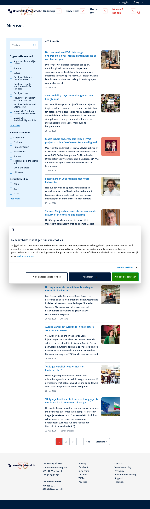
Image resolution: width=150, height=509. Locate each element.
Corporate (18, 137)
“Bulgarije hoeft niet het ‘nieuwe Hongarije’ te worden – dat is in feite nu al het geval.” (71, 400)
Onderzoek (73, 11)
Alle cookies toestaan (125, 276)
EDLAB (16, 72)
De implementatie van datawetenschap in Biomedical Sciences (69, 288)
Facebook (83, 466)
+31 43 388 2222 (51, 474)
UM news (18, 172)
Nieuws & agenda (118, 10)
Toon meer (15, 125)
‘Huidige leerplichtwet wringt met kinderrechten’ (65, 368)
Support (119, 477)
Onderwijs (49, 11)
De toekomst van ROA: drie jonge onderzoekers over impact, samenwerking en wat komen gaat (71, 55)
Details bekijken (125, 267)
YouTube (83, 481)
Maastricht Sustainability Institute (24, 119)
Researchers (19, 151)
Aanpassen (90, 276)
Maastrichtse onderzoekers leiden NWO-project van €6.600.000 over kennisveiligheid (71, 140)
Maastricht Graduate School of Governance (24, 112)
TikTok (82, 477)
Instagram (84, 470)
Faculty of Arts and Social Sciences (22, 78)
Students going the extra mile (25, 161)
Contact (118, 463)
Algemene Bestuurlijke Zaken (24, 62)
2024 (16, 193)
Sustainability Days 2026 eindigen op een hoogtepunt (69, 96)
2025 (16, 188)
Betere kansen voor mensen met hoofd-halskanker (68, 180)
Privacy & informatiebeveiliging (126, 472)
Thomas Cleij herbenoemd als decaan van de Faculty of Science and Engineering (70, 212)
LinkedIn (83, 474)
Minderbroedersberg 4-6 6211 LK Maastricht (54, 469)
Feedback (119, 481)
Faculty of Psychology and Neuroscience (24, 98)
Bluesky (82, 463)
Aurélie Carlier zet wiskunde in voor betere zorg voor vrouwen (69, 328)
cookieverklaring (25, 256)
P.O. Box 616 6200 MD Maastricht (52, 487)
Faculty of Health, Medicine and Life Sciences (22, 86)
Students (18, 156)
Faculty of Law (20, 93)
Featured (18, 142)
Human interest (21, 146)
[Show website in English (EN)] (123, 2)
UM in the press (21, 167)
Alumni (17, 68)
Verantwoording (123, 466)
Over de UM (94, 10)
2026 (16, 184)
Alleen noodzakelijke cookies (47, 276)
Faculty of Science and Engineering (24, 105)
